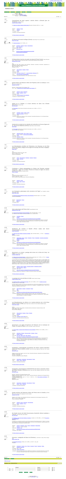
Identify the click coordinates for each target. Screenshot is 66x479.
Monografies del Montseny (17, 441)
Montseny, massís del (20, 447)
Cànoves (18, 426)
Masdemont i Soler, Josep (16, 210)
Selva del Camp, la (20, 267)
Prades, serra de (19, 334)
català (61, 0)
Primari (21, 28)
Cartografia (28, 288)
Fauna (28, 112)
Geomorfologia (29, 45)
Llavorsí (23, 181)
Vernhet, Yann (14, 149)
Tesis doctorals (19, 69)
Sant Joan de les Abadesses (28, 134)
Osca (21, 181)
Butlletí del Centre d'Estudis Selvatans (19, 257)
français (58, 0)
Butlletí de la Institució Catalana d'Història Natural (21, 25)
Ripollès (18, 217)
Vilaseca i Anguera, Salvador (16, 22)
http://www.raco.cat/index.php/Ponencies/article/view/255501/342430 (28, 429)
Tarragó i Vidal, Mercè (20, 449)
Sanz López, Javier (15, 350)
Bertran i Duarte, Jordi (15, 439)
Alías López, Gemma (20, 73)
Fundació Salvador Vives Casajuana (23, 95)
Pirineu (18, 92)
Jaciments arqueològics (44, 237)
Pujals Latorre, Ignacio (15, 304)
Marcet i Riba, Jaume (15, 193)
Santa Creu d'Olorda (20, 113)
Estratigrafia (37, 237)
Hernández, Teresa (20, 136)
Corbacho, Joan (19, 427)
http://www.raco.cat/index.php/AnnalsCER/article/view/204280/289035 (29, 242)
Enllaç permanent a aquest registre (18, 35)
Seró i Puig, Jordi (14, 105)
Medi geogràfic (19, 288)
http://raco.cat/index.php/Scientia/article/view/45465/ (25, 51)
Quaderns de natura (43, 281)
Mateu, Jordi (23, 335)
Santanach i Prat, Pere (15, 394)
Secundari (32, 446)
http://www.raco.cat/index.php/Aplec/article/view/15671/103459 (27, 336)
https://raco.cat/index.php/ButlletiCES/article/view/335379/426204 (28, 270)
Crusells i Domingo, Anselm (16, 279)
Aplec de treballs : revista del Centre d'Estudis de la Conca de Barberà (24, 329)
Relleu (43, 446)
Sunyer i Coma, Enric (15, 231)
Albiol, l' (25, 267)
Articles (48, 257)
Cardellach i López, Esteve (21, 316)
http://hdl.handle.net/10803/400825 (23, 74)
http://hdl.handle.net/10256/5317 (21, 52)
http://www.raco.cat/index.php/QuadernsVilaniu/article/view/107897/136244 (29, 292)
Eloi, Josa (18, 335)
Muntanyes (25, 91)
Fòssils (25, 112)
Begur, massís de (19, 46)
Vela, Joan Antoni (15, 415)
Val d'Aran (18, 314)
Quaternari (39, 446)
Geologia (18, 28)
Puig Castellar (15, 108)
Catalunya (24, 360)
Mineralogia (19, 333)
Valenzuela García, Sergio (16, 61)
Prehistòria (18, 45)
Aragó (21, 360)
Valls (17, 289)
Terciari (35, 446)
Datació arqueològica (20, 238)
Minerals (35, 157)
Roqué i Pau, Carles (15, 40)
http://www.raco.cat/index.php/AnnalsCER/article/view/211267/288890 (29, 218)
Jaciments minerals (20, 133)
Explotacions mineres (38, 266)
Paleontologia (19, 237)
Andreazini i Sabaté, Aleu (16, 254)
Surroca (18, 134)
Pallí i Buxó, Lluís (19, 49)
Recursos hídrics (28, 333)
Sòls (26, 446)
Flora (25, 133)
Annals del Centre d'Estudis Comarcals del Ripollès (21, 212)
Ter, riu (25, 92)
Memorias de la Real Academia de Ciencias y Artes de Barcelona (23, 195)
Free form (60, 463)
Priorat (18, 70)
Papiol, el (18, 201)
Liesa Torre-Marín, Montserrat (31, 73)
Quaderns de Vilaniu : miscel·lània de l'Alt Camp (20, 281)
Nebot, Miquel (14, 126)
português (51, 0)
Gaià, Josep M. (28, 335)
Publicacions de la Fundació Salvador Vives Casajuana (26, 88)
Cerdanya (21, 92)
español (55, 0)
